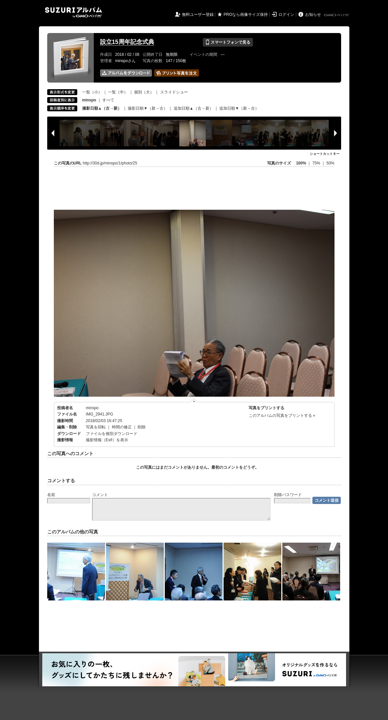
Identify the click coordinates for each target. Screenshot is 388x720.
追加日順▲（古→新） (193, 108)
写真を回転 (96, 427)
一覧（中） (118, 92)
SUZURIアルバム (73, 12)
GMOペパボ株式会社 (337, 15)
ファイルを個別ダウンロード (111, 433)
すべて (108, 100)
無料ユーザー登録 (198, 14)
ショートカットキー (324, 154)
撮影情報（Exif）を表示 (107, 440)
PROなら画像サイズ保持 (246, 14)
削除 (142, 427)
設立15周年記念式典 (127, 42)
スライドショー (174, 92)
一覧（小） (92, 92)
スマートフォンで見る (227, 42)
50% (330, 163)
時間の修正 (122, 427)
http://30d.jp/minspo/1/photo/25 (110, 163)
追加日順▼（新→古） (239, 108)
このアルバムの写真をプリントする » (282, 415)
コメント (100, 494)
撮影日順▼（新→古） (147, 108)
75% (316, 163)
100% (301, 163)
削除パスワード (288, 494)
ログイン (286, 14)
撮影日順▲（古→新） (102, 108)
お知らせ (313, 14)
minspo (92, 408)
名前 (51, 494)
